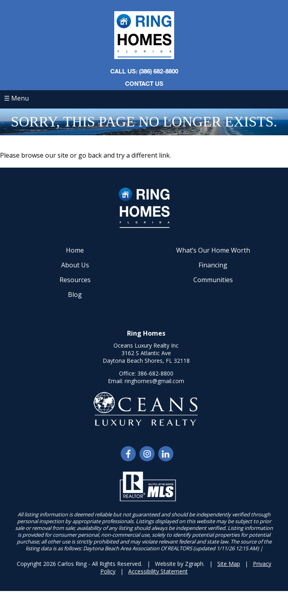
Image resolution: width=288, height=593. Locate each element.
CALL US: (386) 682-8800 (144, 71)
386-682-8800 (155, 373)
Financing (213, 265)
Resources (75, 279)
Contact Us (144, 83)
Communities (213, 279)
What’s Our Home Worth (213, 250)
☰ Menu (16, 98)
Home (75, 250)
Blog (75, 294)
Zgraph (194, 563)
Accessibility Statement (158, 571)
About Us (75, 265)
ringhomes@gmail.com (154, 381)
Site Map (228, 563)
